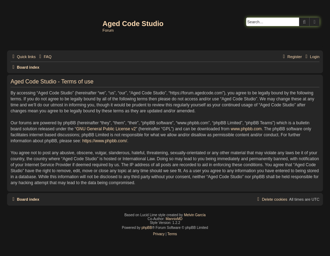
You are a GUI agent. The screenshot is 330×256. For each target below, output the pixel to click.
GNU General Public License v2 (106, 128)
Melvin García (195, 215)
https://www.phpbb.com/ (104, 140)
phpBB (147, 228)
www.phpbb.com (246, 128)
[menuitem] (44, 56)
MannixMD (174, 219)
